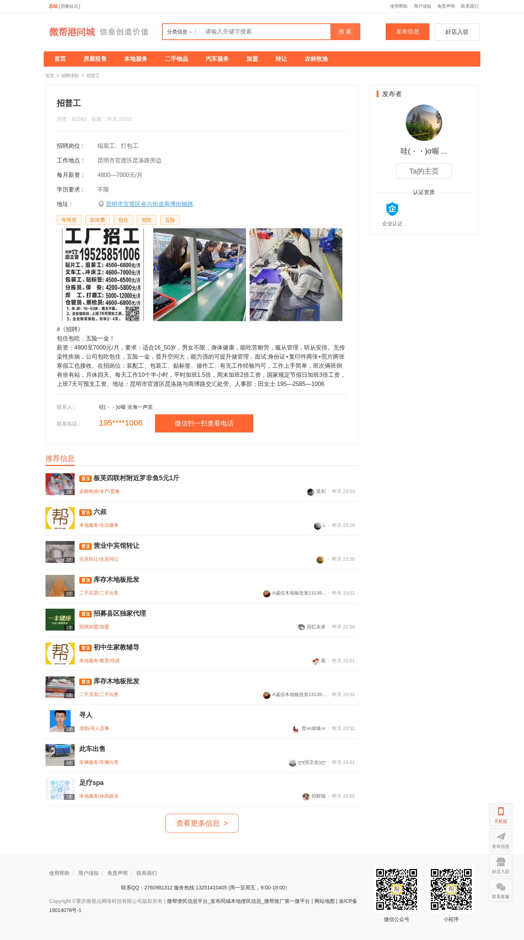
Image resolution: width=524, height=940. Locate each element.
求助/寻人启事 (94, 728)
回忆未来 (312, 626)
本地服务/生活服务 (99, 525)
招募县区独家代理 (112, 613)
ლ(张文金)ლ (307, 762)
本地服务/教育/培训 (99, 660)
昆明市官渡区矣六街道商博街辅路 (149, 204)
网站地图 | (326, 901)
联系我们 (470, 6)
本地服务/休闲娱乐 (99, 796)
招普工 (93, 75)
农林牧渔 (316, 59)
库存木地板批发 (109, 580)
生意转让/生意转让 (99, 559)
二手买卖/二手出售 (99, 593)
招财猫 (314, 796)
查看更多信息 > (202, 823)
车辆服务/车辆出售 (99, 762)
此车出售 (92, 749)
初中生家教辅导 (109, 647)
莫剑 (316, 491)
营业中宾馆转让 (109, 546)
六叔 (93, 512)
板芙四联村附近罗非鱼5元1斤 (129, 478)
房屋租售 (95, 59)
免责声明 (446, 6)
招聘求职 (70, 75)
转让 (281, 59)
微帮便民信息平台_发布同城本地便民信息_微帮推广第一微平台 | (239, 901)
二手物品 (176, 59)
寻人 (85, 715)
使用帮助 (399, 6)
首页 (60, 59)
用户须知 (422, 6)
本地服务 (135, 59)
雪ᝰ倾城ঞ (309, 728)
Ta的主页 (423, 171)
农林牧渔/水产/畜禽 (99, 491)
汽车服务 (217, 59)
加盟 (252, 59)
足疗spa (91, 782)
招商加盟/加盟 (94, 626)
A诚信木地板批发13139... (294, 593)
